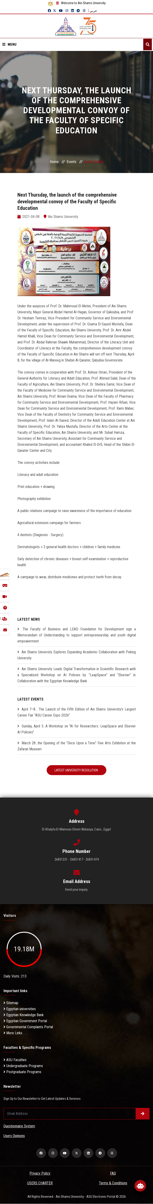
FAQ (113, 1173)
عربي (93, 11)
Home (54, 162)
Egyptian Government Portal (25, 1021)
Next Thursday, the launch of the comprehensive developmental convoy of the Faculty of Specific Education (71, 201)
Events (71, 162)
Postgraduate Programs (22, 1072)
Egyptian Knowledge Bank (23, 1015)
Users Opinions (14, 1136)
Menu (9, 44)
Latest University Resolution (77, 770)
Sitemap (10, 1003)
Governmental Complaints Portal (28, 1027)
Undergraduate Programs (23, 1066)
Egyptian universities (19, 1009)
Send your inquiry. (76, 890)
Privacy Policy (39, 1173)
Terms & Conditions (113, 1183)
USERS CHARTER (40, 1183)
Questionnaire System (19, 1126)
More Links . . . (15, 1033)
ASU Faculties (14, 1060)
